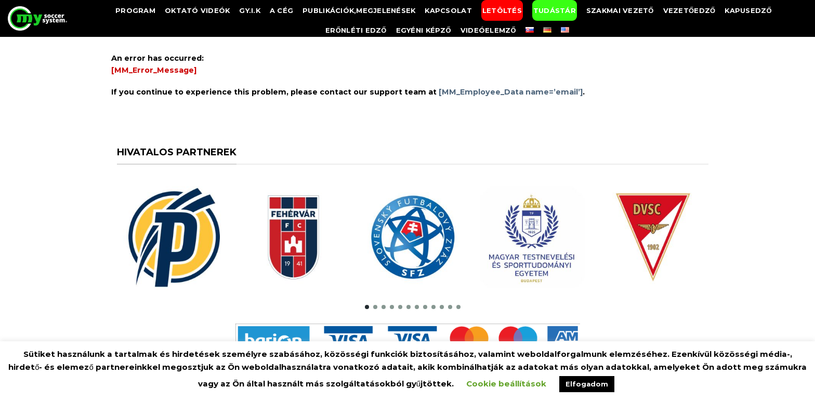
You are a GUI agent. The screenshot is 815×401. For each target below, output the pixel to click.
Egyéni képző (423, 30)
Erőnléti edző (356, 30)
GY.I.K (249, 10)
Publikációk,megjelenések (359, 10)
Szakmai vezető (620, 10)
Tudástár (554, 10)
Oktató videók (197, 10)
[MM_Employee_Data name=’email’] (511, 92)
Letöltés (502, 10)
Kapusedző (748, 10)
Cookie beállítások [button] (506, 384)
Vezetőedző (689, 10)
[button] (367, 307)
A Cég (281, 10)
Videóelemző (488, 30)
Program (135, 10)
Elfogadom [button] (587, 384)
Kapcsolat (448, 10)
